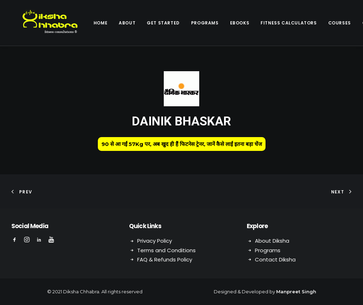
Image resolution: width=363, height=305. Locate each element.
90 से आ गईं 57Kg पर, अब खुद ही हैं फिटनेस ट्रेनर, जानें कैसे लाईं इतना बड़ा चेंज (181, 144)
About (108, 23)
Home (82, 23)
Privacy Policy (154, 240)
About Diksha (272, 240)
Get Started (144, 23)
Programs (186, 23)
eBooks (221, 23)
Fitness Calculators (270, 23)
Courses (321, 23)
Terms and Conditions (166, 250)
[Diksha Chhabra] (40, 23)
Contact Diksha (275, 259)
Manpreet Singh (296, 291)
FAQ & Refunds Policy (164, 259)
